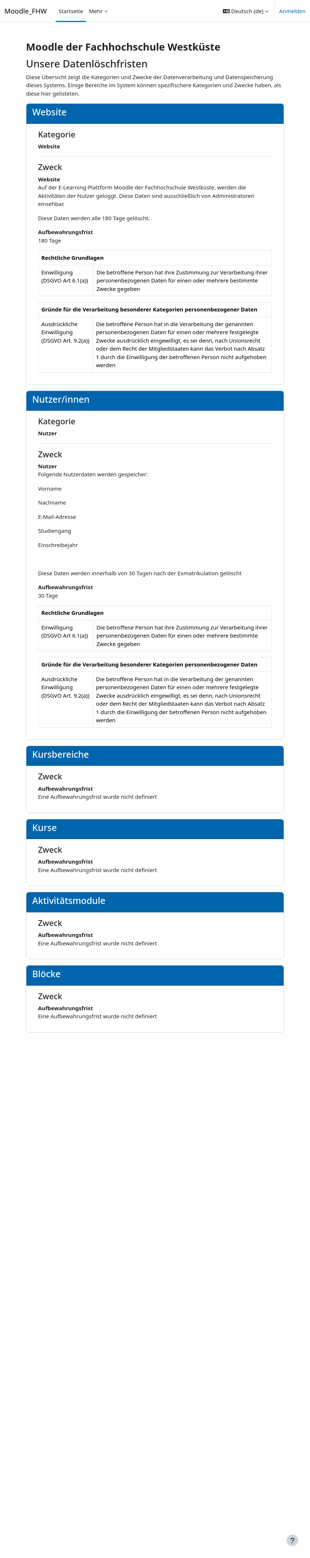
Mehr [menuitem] (96, 11)
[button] (245, 11)
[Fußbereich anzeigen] (292, 1540)
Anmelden (292, 11)
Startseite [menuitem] (71, 11)
